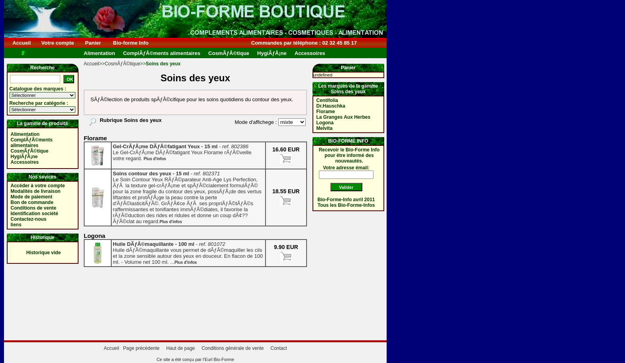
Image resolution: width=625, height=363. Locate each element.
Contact (278, 348)
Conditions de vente (34, 208)
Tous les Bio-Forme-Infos (346, 205)
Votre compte (57, 43)
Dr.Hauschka (331, 106)
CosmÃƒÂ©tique (122, 64)
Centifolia (327, 100)
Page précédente (141, 348)
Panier (93, 43)
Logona (325, 123)
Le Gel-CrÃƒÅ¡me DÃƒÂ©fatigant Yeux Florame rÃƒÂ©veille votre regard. (182, 152)
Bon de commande (32, 202)
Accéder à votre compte (38, 185)
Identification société (34, 213)
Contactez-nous (29, 219)
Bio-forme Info (131, 43)
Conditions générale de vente (233, 348)
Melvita (324, 128)
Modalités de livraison (36, 191)
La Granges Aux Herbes (343, 117)
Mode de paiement (32, 197)
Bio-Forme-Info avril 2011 (346, 199)
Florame (325, 111)
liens (16, 225)
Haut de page (180, 348)
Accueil (21, 43)
